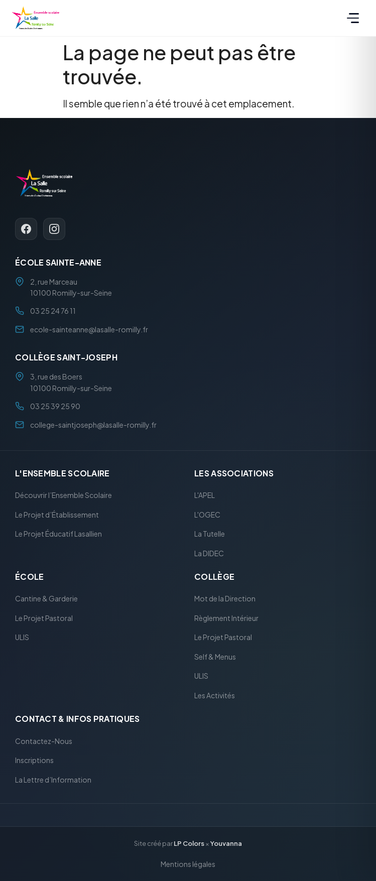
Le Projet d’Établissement (57, 514)
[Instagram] (54, 228)
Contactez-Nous (43, 740)
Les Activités (214, 695)
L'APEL (204, 494)
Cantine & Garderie (46, 598)
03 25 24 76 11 (53, 310)
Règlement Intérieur (226, 617)
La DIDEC (209, 553)
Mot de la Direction (225, 598)
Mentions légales (188, 863)
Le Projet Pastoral (44, 617)
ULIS (22, 637)
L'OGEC (207, 514)
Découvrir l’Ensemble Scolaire (63, 494)
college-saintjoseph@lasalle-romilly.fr (93, 424)
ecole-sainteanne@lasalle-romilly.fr (89, 329)
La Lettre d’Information (53, 779)
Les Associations (234, 473)
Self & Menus (215, 656)
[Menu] (353, 18)
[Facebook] (26, 228)
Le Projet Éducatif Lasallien (58, 533)
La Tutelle (209, 533)
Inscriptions (34, 760)
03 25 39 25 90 (55, 406)
